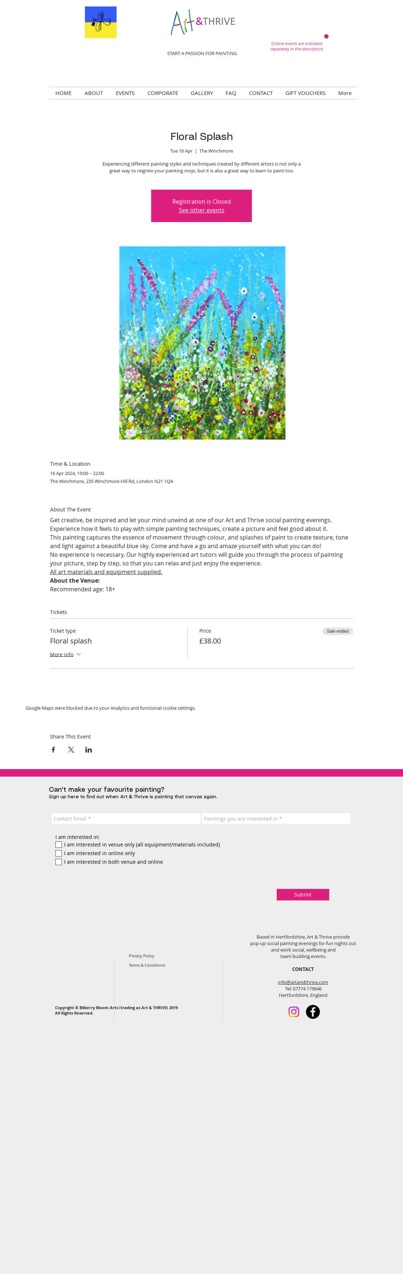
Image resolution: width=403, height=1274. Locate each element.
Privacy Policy (141, 955)
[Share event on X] (71, 750)
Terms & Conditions (147, 965)
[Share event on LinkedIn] (88, 750)
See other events (202, 210)
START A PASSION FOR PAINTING (202, 53)
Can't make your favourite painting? (106, 790)
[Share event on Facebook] (53, 750)
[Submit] (303, 894)
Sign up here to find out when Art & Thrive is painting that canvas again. (133, 797)
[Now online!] (326, 36)
